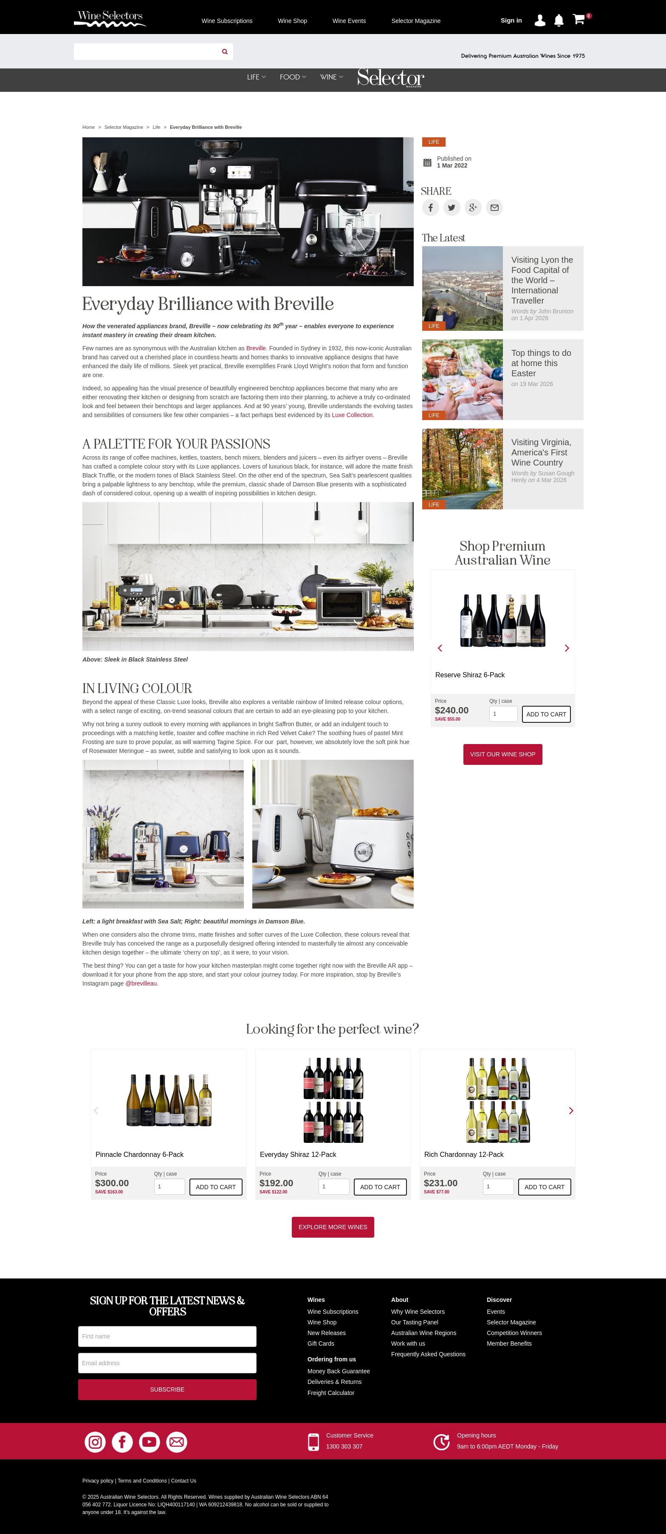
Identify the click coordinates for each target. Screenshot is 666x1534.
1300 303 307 (344, 1447)
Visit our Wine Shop (503, 754)
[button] (561, 19)
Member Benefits (509, 1344)
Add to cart (547, 714)
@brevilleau (141, 983)
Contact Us (183, 1482)
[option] (503, 648)
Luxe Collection (352, 415)
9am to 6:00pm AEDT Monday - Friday (508, 1447)
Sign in (511, 20)
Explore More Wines (333, 1227)
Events (496, 1312)
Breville (256, 348)
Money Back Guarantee (339, 1371)
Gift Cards (321, 1344)
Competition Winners (514, 1333)
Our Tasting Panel (414, 1322)
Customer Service (349, 1436)
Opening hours (476, 1436)
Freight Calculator (331, 1393)
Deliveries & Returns (335, 1382)
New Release (325, 1333)
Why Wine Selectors (418, 1312)
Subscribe (167, 1390)
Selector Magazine (123, 127)
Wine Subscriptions (333, 1312)
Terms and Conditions (142, 1482)
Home (88, 127)
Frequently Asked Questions (428, 1354)
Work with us (408, 1344)
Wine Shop (322, 1322)
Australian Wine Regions (423, 1333)
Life (157, 127)
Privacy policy (97, 1482)
